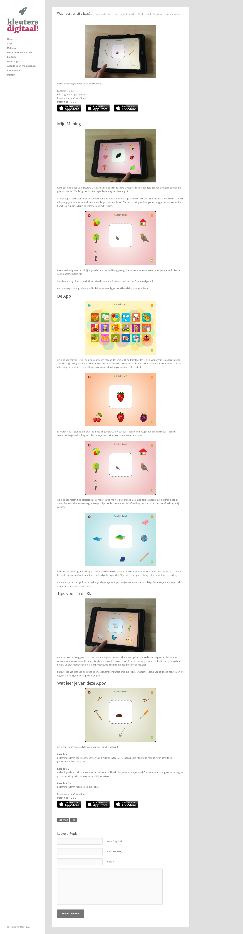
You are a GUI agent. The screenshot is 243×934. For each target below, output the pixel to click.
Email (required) (114, 851)
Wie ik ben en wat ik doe (19, 52)
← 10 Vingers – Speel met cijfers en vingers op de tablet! (107, 14)
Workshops (13, 61)
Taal (73, 819)
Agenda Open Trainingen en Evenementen (21, 68)
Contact (11, 75)
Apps (10, 43)
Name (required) (114, 841)
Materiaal (11, 48)
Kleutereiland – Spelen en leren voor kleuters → (161, 14)
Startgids (11, 57)
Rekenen (63, 819)
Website (110, 861)
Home (10, 39)
